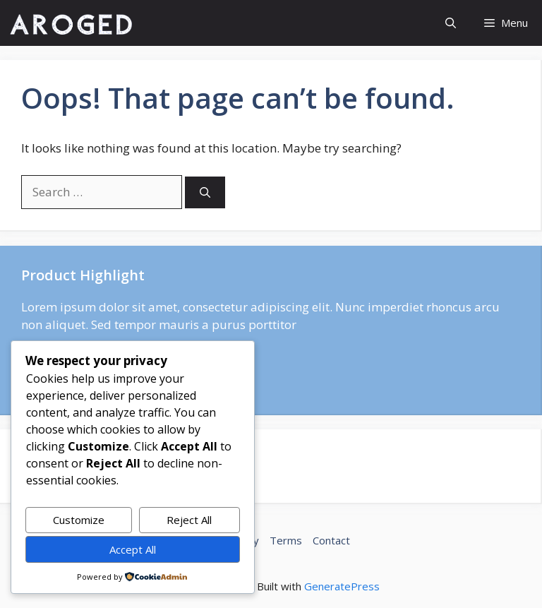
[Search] (205, 192)
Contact (331, 540)
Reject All (189, 520)
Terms (286, 540)
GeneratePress (342, 586)
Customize (78, 520)
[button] (450, 23)
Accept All (132, 549)
